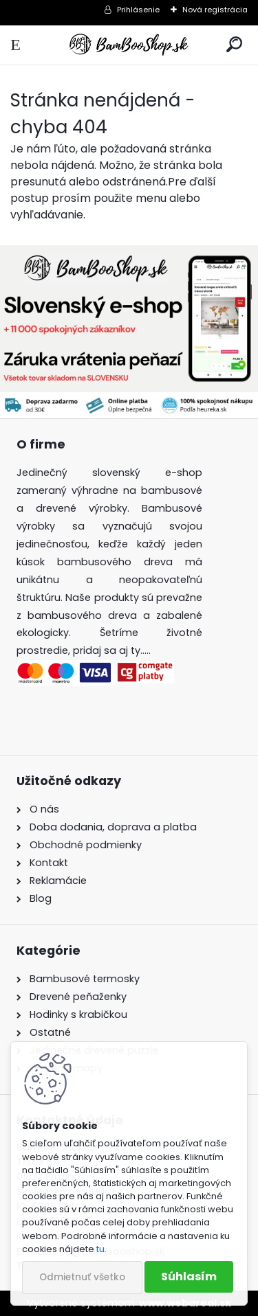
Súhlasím (189, 1276)
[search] (234, 45)
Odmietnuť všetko (82, 1277)
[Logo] (128, 45)
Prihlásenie (138, 9)
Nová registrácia (215, 9)
